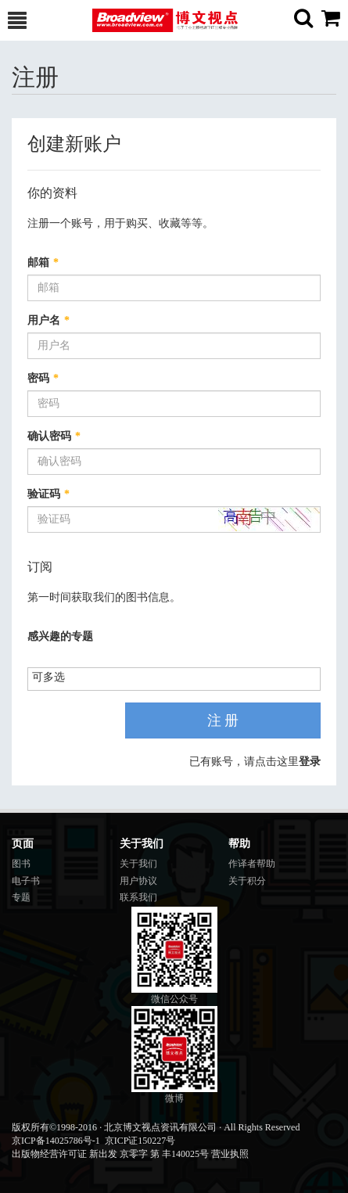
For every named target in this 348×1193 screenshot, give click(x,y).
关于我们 (138, 863)
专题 (21, 897)
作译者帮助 (251, 863)
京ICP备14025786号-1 (56, 1140)
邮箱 (43, 262)
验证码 (48, 494)
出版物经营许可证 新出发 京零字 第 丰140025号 (110, 1153)
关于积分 (247, 880)
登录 (310, 761)
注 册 (223, 720)
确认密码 (54, 436)
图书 (21, 863)
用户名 (48, 320)
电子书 (26, 880)
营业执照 (230, 1153)
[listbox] (54, 678)
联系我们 (138, 897)
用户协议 (138, 880)
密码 (43, 378)
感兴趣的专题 (60, 636)
